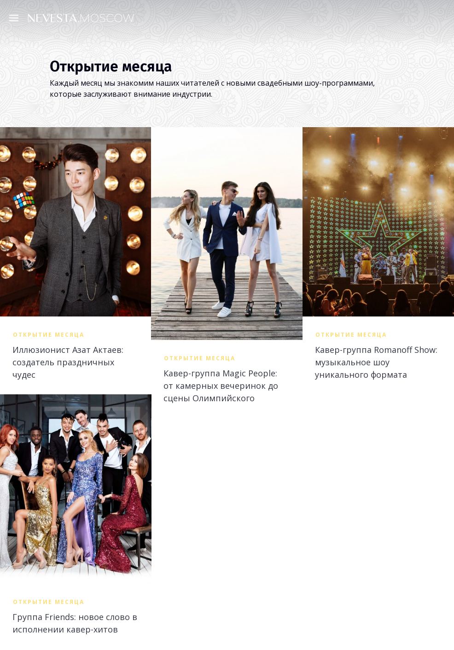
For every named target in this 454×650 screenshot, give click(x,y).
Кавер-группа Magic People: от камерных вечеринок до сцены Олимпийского (220, 386)
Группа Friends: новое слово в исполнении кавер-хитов (74, 623)
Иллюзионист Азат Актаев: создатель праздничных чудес (67, 362)
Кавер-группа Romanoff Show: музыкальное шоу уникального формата (376, 362)
